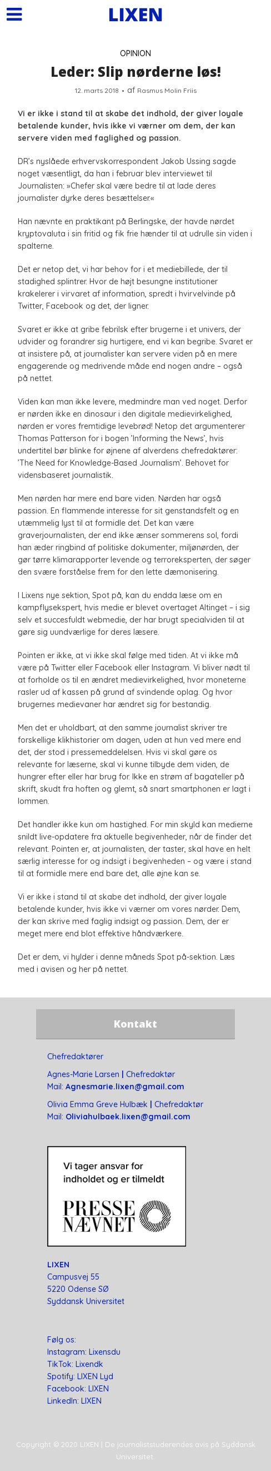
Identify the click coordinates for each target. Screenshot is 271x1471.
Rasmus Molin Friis (167, 90)
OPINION (135, 53)
